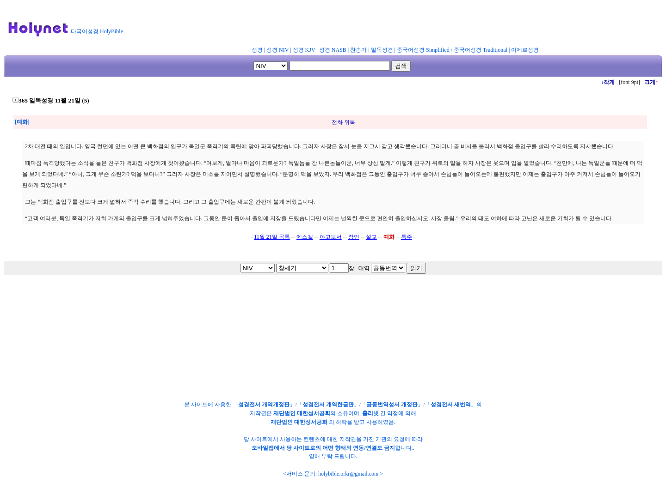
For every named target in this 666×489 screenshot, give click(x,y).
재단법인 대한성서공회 (301, 413)
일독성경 (382, 50)
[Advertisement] (355, 25)
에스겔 (304, 237)
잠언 (353, 237)
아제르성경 (525, 50)
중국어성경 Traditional (480, 50)
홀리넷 (370, 413)
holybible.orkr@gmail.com (348, 474)
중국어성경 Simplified (423, 50)
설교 (371, 237)
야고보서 (331, 237)
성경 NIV (277, 50)
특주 (406, 237)
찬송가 (358, 50)
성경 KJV (304, 50)
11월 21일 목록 (272, 237)
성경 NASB (332, 50)
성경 (257, 50)
